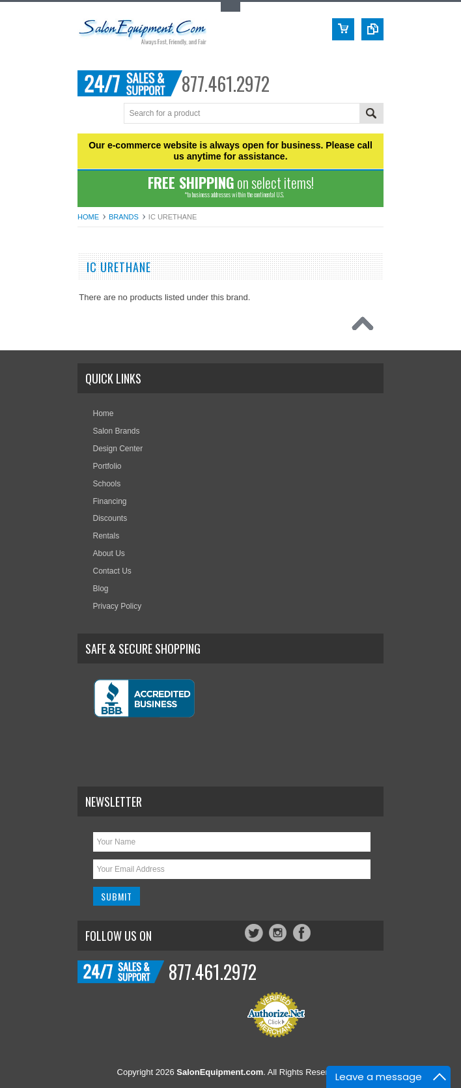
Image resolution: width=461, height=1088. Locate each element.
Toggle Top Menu (230, 7)
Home (88, 217)
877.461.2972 (226, 83)
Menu (88, 114)
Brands (124, 217)
